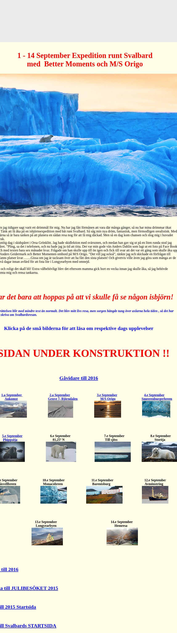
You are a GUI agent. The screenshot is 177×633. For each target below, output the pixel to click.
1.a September (11, 395)
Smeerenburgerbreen (157, 399)
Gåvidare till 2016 (78, 378)
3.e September (107, 395)
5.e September (12, 436)
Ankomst (11, 399)
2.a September (59, 395)
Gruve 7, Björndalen (63, 399)
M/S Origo (107, 399)
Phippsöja (10, 439)
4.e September (154, 395)
